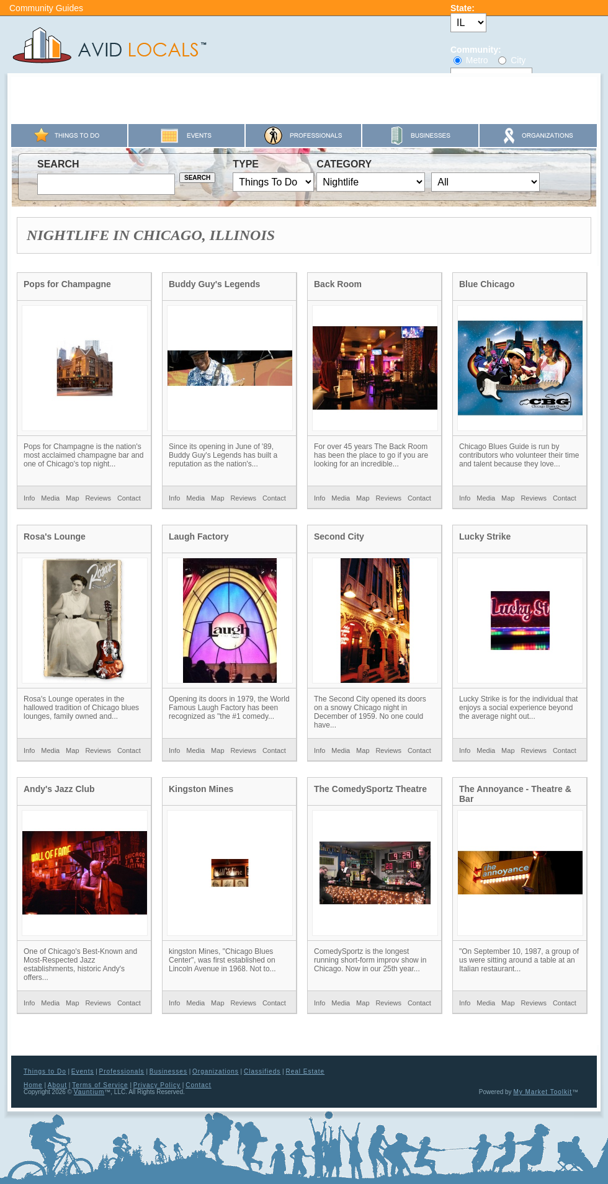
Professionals (122, 1071)
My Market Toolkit (542, 1091)
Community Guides (46, 8)
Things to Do (45, 1071)
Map (72, 498)
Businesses (168, 1071)
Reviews (98, 498)
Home (33, 1085)
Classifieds (262, 1071)
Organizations (215, 1071)
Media (50, 498)
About (57, 1085)
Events (82, 1071)
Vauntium (89, 1091)
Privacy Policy (157, 1085)
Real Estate (304, 1071)
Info (29, 498)
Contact (129, 498)
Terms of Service (100, 1085)
